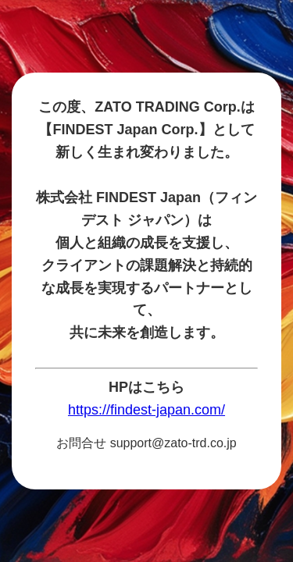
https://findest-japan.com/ (146, 410)
